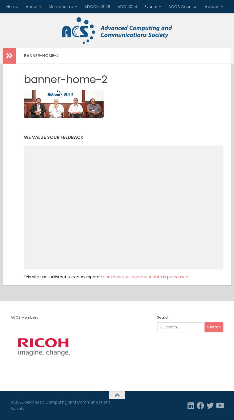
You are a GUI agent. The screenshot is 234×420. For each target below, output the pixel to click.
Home (12, 6)
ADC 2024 (127, 6)
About (32, 6)
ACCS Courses (182, 6)
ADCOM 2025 (97, 6)
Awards (212, 6)
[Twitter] (210, 405)
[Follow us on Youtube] (219, 405)
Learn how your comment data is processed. (145, 277)
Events (150, 6)
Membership (61, 6)
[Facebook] (200, 405)
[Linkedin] (191, 405)
